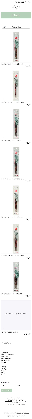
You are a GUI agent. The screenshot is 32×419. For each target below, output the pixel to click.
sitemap (19, 413)
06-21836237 (8, 401)
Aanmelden (6, 390)
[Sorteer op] (16, 26)
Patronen (3, 373)
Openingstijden (5, 353)
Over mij (3, 362)
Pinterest (3, 371)
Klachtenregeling (5, 360)
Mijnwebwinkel (21, 416)
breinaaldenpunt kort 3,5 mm (13, 102)
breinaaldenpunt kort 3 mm (12, 64)
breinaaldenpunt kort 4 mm (12, 140)
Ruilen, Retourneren (6, 358)
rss (22, 413)
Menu (16, 15)
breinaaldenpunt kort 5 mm (12, 217)
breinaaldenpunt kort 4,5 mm (13, 179)
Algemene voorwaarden (7, 354)
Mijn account (20, 2)
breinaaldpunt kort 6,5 (10, 332)
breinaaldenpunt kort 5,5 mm (13, 255)
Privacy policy (4, 356)
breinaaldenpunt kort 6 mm (12, 293)
